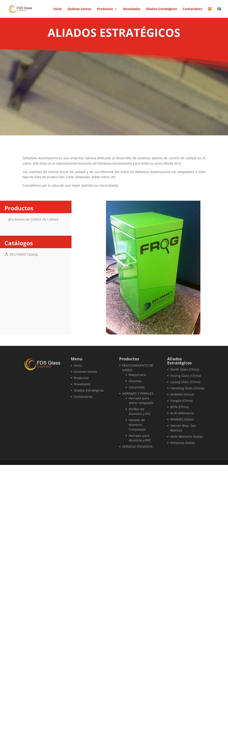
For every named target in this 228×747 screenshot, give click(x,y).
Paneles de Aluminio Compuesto (137, 424)
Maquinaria (137, 375)
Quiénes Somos (79, 9)
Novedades (131, 9)
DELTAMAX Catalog (24, 254)
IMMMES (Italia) (181, 419)
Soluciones (137, 387)
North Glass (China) (184, 369)
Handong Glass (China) (187, 388)
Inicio (57, 9)
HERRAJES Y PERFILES (137, 393)
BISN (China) (179, 407)
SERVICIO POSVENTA (137, 446)
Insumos (135, 381)
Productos (105, 9)
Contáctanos (83, 396)
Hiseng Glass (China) (185, 376)
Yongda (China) (181, 400)
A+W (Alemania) (182, 413)
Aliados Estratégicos (161, 9)
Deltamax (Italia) (182, 443)
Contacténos (192, 9)
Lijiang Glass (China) (185, 382)
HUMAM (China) (182, 394)
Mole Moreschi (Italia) (186, 436)
